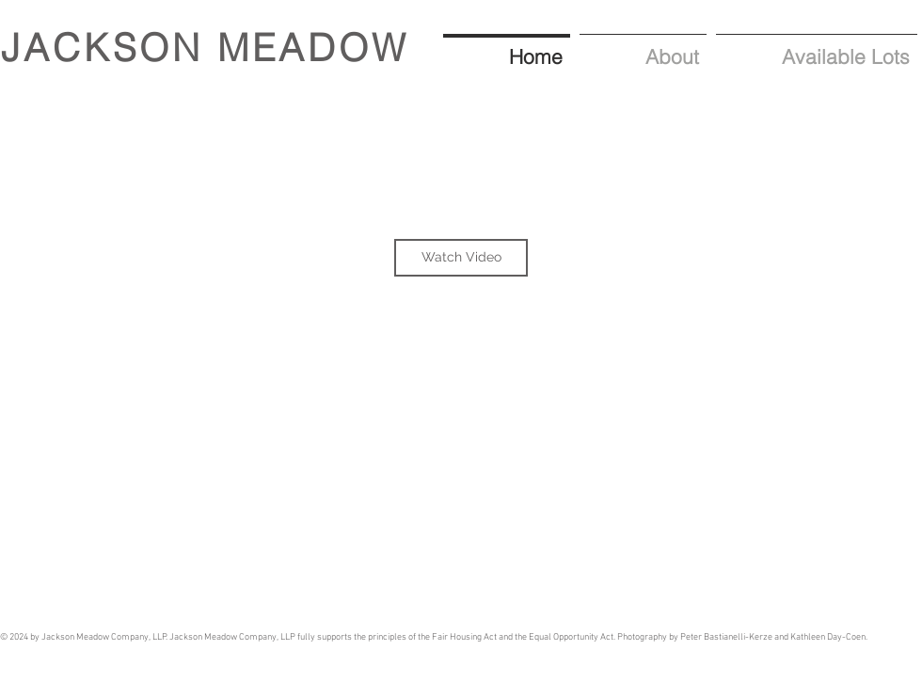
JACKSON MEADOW (205, 47)
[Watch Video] (461, 258)
